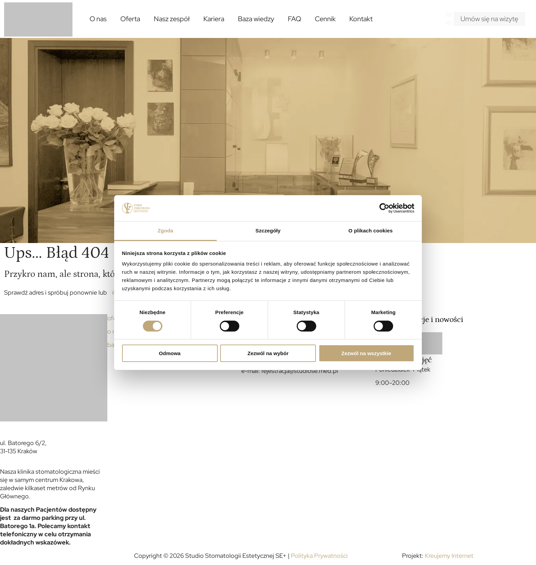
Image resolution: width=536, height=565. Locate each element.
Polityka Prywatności (319, 556)
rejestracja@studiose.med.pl (300, 371)
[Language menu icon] (449, 14)
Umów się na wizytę (489, 18)
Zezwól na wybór (268, 353)
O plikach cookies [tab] (370, 230)
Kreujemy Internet (449, 556)
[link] (431, 343)
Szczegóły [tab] (267, 230)
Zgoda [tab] (165, 230)
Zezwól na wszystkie (366, 353)
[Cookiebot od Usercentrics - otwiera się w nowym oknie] (384, 208)
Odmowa (169, 353)
